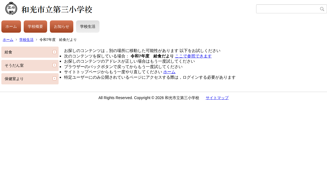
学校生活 (87, 26)
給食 (8, 52)
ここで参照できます (193, 56)
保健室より (14, 78)
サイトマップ (217, 98)
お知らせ (61, 26)
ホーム (11, 26)
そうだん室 (14, 65)
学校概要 (35, 26)
